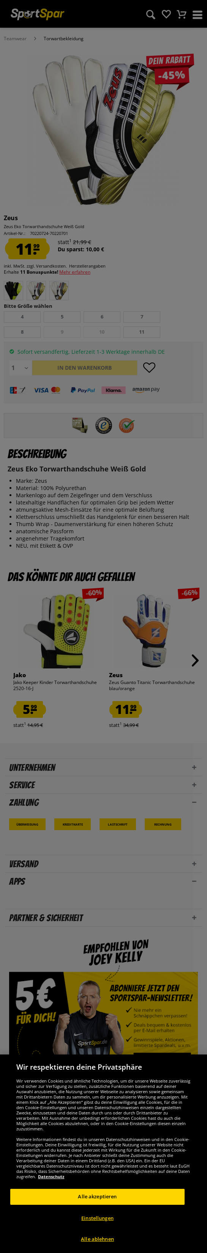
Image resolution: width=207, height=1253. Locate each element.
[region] (103, 1153)
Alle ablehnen (97, 1239)
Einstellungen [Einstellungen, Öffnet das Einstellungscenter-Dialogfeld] (97, 1218)
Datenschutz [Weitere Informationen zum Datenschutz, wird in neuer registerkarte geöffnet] (51, 1176)
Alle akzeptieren (97, 1196)
